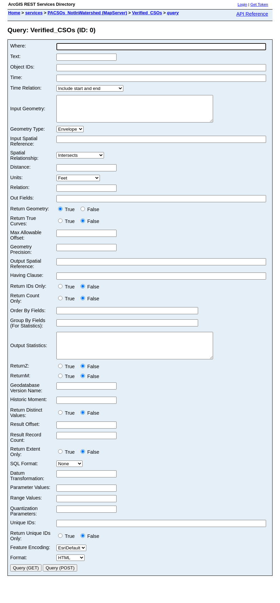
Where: (18, 46)
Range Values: (26, 508)
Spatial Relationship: (24, 160)
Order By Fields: (28, 315)
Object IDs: (22, 67)
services (33, 12)
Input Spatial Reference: (23, 146)
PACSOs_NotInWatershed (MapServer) (87, 12)
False (90, 214)
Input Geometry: (27, 111)
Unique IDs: (23, 532)
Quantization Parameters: (24, 521)
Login (242, 4)
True (67, 214)
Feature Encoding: (30, 557)
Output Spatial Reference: (25, 268)
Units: (16, 182)
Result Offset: (25, 434)
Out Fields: (22, 203)
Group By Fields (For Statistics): (27, 328)
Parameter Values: (30, 497)
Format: (18, 567)
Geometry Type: (27, 134)
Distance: (20, 172)
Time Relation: (25, 88)
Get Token (259, 4)
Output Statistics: (28, 353)
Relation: (20, 192)
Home (14, 12)
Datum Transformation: (27, 485)
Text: (15, 56)
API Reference (252, 14)
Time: (16, 77)
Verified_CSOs (147, 12)
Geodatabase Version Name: (26, 398)
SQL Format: (24, 473)
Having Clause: (26, 280)
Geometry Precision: (21, 254)
